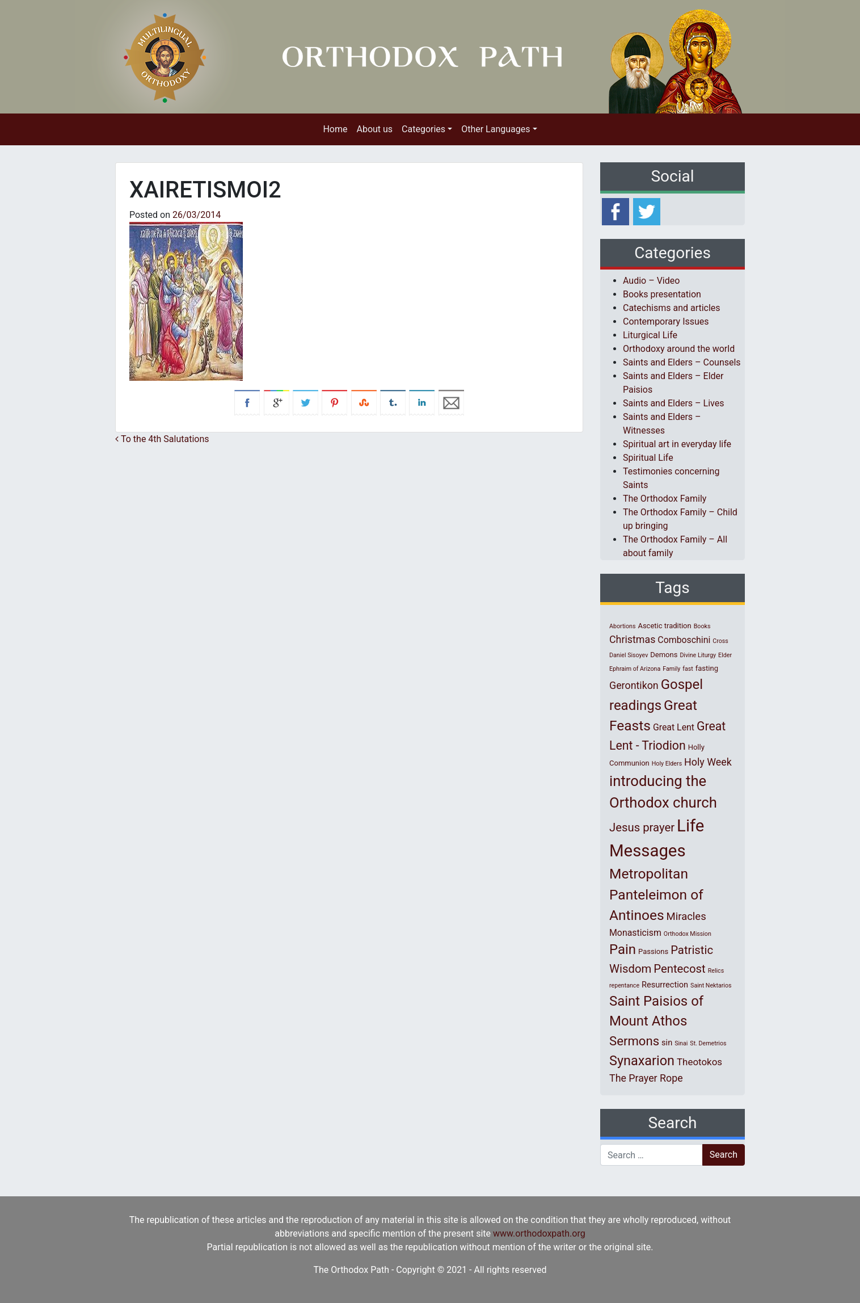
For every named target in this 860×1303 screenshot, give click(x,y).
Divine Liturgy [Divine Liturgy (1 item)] (698, 655)
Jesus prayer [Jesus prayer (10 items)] (641, 827)
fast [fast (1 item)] (687, 668)
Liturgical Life (650, 335)
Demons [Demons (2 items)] (663, 654)
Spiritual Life (648, 457)
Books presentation (662, 294)
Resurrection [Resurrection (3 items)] (665, 985)
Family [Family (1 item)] (671, 668)
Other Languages (495, 129)
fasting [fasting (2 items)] (706, 668)
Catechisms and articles (671, 307)
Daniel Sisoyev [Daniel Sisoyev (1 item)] (628, 655)
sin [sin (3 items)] (666, 1042)
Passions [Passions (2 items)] (653, 951)
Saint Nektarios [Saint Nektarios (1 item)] (710, 985)
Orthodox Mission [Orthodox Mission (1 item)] (687, 934)
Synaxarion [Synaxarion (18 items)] (641, 1061)
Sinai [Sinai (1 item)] (681, 1043)
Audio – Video (651, 280)
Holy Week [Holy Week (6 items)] (708, 762)
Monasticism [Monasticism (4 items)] (635, 932)
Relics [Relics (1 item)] (716, 970)
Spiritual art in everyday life (677, 444)
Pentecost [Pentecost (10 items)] (679, 969)
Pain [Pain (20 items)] (622, 949)
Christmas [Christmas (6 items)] (632, 639)
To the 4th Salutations (162, 439)
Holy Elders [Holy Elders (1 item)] (667, 763)
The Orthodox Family (664, 498)
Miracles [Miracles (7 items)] (686, 916)
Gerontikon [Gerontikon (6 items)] (634, 685)
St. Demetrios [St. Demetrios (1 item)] (708, 1043)
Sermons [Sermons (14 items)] (634, 1040)
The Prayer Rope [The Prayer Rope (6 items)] (646, 1078)
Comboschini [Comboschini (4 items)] (683, 639)
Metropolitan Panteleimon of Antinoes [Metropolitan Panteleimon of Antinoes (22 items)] (656, 894)
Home (335, 129)
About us (374, 129)
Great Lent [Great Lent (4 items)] (673, 727)
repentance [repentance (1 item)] (624, 985)
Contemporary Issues (666, 321)
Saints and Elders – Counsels (682, 362)
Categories (423, 129)
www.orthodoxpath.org (539, 1233)
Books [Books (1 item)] (702, 626)
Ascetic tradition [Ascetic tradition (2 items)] (664, 625)
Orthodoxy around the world (679, 348)
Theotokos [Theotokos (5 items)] (699, 1061)
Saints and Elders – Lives (673, 403)
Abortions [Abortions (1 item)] (622, 626)
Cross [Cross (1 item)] (720, 641)
